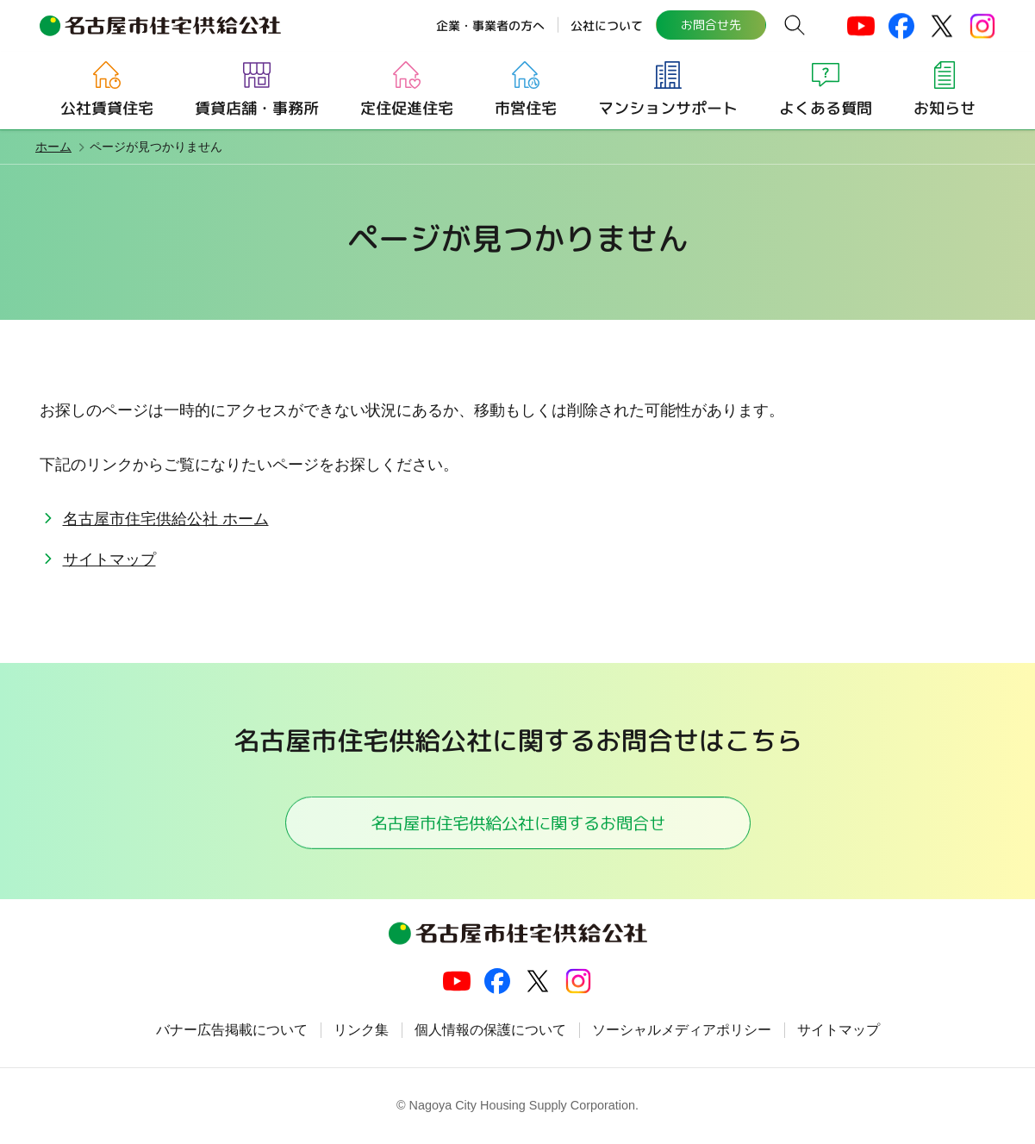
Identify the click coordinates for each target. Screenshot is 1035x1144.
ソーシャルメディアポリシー (681, 1031)
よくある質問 (824, 108)
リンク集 (361, 1031)
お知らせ (944, 108)
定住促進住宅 (405, 108)
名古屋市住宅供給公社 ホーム (166, 519)
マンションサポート (667, 108)
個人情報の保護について (490, 1031)
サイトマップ (109, 559)
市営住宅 (525, 108)
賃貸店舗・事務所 (256, 108)
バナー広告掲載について (232, 1031)
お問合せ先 (711, 24)
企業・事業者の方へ (490, 24)
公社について (606, 24)
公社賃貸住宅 (106, 108)
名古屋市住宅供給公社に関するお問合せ (517, 823)
